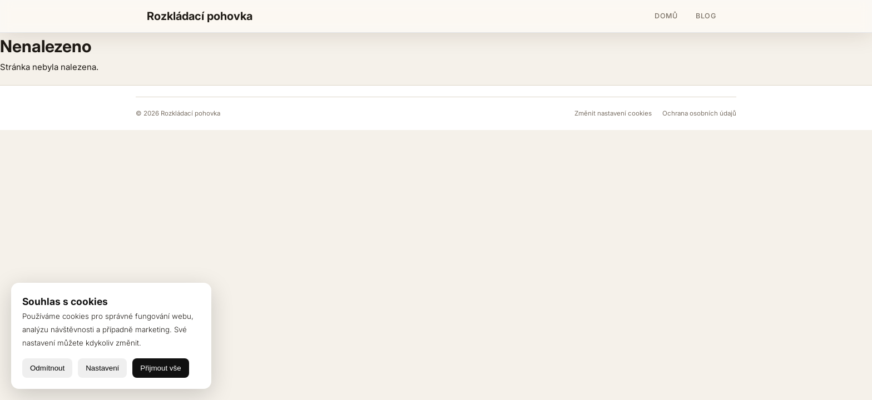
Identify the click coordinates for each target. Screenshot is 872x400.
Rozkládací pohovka (199, 16)
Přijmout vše (160, 368)
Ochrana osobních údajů (699, 113)
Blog (706, 16)
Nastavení (102, 368)
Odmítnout (47, 368)
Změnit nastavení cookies (613, 113)
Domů (666, 16)
